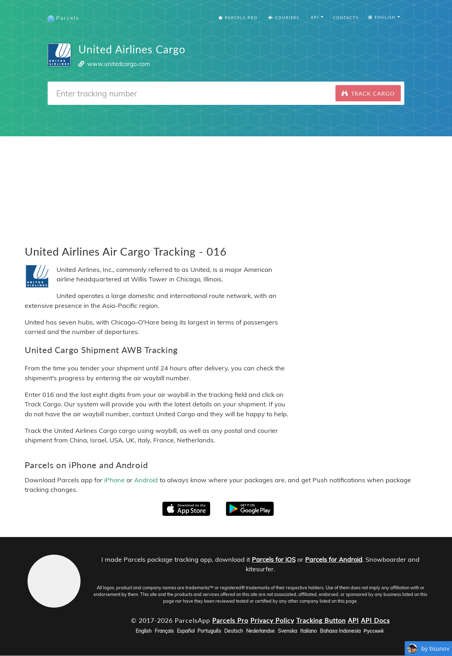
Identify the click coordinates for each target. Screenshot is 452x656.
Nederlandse (260, 631)
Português (209, 631)
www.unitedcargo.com (118, 63)
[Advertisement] (226, 185)
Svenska (287, 631)
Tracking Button (321, 620)
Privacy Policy (272, 620)
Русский (374, 631)
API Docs (375, 620)
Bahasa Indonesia (340, 631)
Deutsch (233, 631)
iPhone (114, 480)
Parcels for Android (333, 559)
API (353, 620)
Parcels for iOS (274, 559)
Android (146, 480)
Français (164, 631)
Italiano (308, 631)
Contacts (346, 17)
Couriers (283, 17)
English (143, 631)
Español (186, 631)
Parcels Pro (238, 17)
